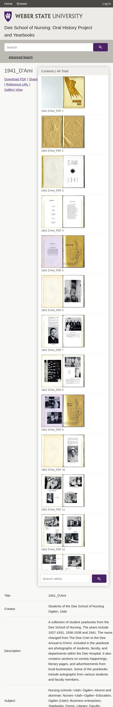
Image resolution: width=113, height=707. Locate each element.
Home (8, 3)
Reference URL (17, 84)
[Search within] (65, 578)
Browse (22, 3)
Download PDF (15, 79)
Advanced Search (21, 57)
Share (33, 79)
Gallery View (13, 89)
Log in (107, 3)
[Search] (48, 47)
